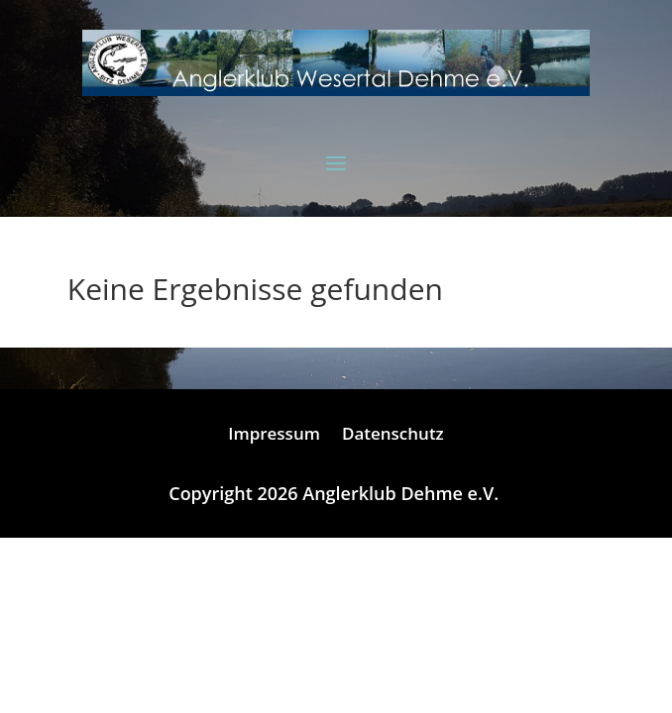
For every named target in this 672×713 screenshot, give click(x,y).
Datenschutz (393, 436)
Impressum (274, 436)
